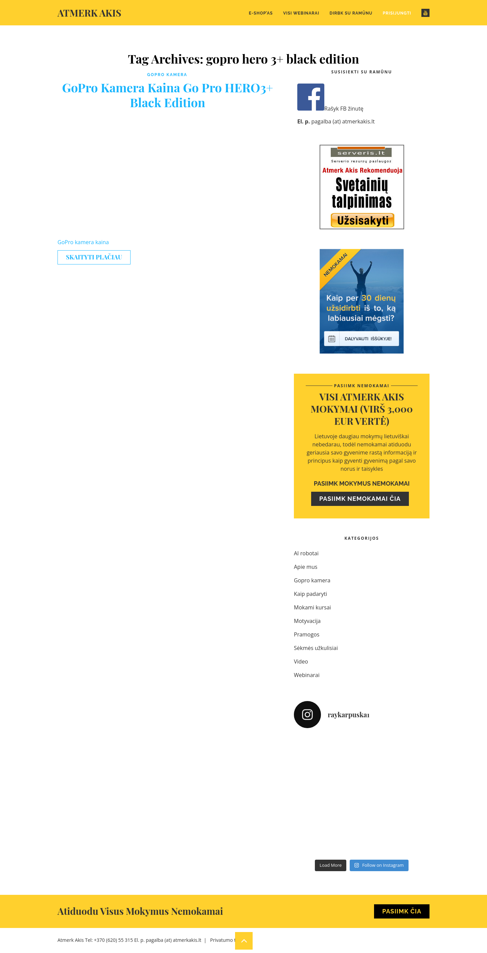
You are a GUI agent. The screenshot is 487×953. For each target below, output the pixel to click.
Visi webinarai (301, 13)
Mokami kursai (312, 607)
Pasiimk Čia (401, 911)
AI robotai (306, 553)
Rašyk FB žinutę (330, 108)
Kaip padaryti (310, 594)
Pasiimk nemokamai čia (360, 498)
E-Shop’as (261, 13)
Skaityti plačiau (94, 257)
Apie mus (305, 567)
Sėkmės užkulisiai (316, 648)
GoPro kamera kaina (83, 242)
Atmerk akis (89, 12)
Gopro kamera (167, 74)
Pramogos (306, 634)
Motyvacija (307, 621)
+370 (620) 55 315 (113, 940)
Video (301, 661)
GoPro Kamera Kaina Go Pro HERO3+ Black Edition (167, 94)
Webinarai (307, 675)
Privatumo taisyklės (231, 940)
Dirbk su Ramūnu (351, 13)
